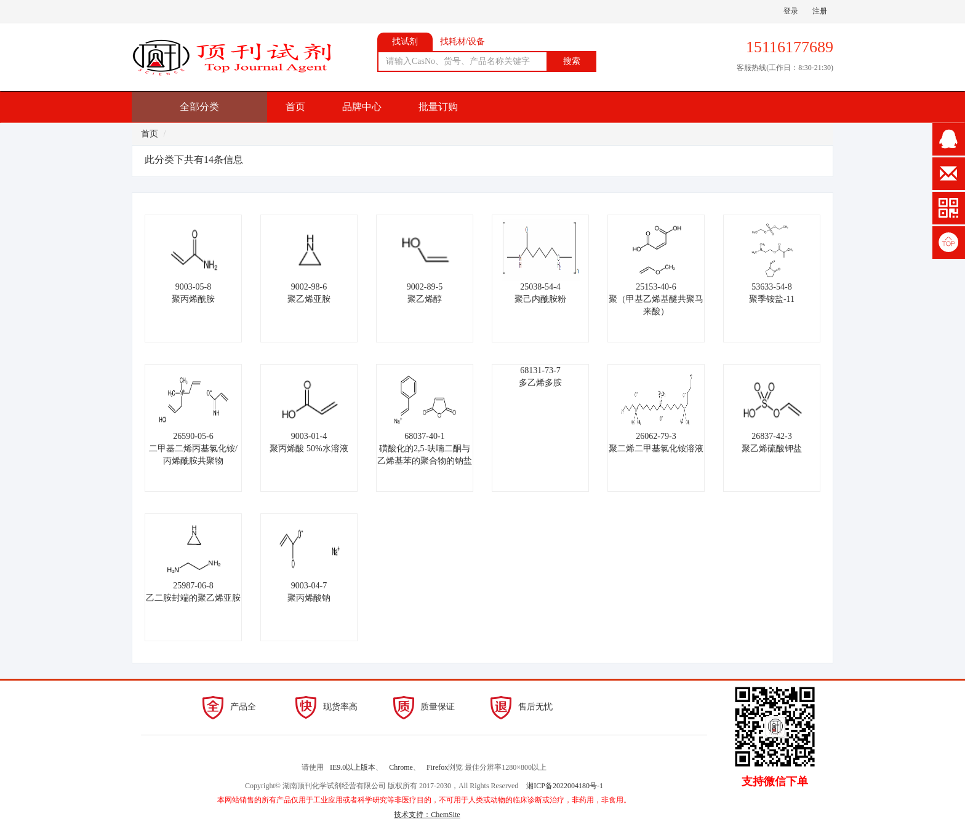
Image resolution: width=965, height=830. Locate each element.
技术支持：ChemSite (427, 814)
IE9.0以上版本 (352, 767)
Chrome (401, 767)
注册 (819, 11)
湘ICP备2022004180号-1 (564, 785)
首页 (295, 106)
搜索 (571, 61)
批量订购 (438, 106)
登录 (790, 11)
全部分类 (199, 106)
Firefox (437, 767)
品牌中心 (362, 106)
